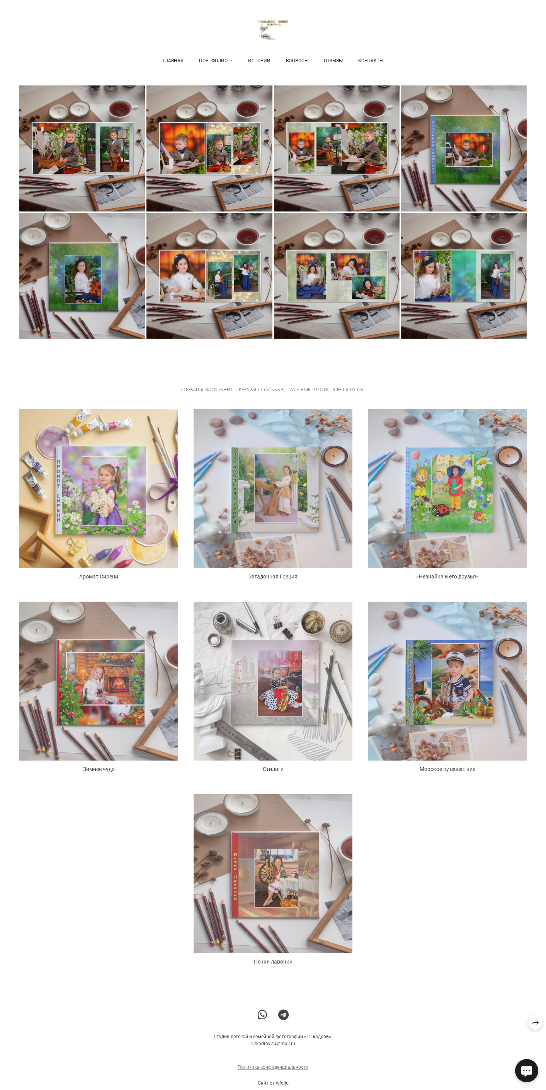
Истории (259, 60)
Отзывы (333, 60)
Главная (173, 60)
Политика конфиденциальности (273, 1072)
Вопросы (297, 60)
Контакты (370, 60)
